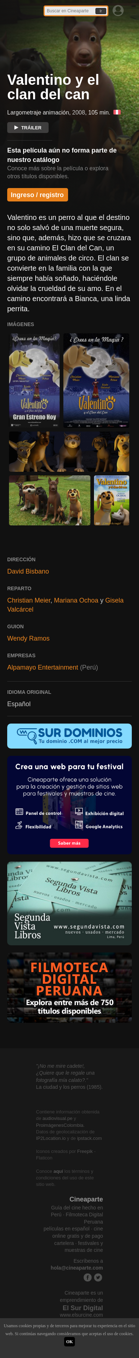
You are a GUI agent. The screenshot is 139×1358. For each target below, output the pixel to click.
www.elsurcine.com (81, 1315)
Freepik (85, 1151)
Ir (101, 11)
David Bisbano (28, 571)
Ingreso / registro (37, 195)
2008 (78, 112)
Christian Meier (28, 600)
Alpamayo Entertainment (42, 667)
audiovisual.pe (57, 1118)
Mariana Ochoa (76, 600)
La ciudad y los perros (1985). (69, 1087)
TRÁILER (27, 127)
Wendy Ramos (28, 638)
